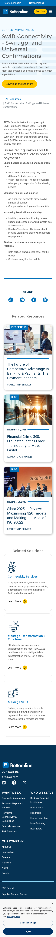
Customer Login (12, 3)
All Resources (13, 99)
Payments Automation (13, 798)
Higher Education (39, 818)
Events (5, 873)
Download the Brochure (19, 83)
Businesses (36, 807)
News (5, 867)
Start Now (40, 11)
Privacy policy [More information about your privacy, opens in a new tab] (13, 916)
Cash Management (11, 826)
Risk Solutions (9, 831)
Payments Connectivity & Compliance (9, 816)
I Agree (28, 931)
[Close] (52, 903)
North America (36, 3)
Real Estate (36, 828)
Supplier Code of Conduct (15, 894)
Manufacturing (37, 823)
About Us (6, 846)
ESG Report (8, 888)
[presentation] (50, 11)
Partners (6, 862)
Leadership (8, 852)
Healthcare (36, 812)
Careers (6, 857)
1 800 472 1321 (10, 777)
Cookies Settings (28, 923)
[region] (28, 918)
